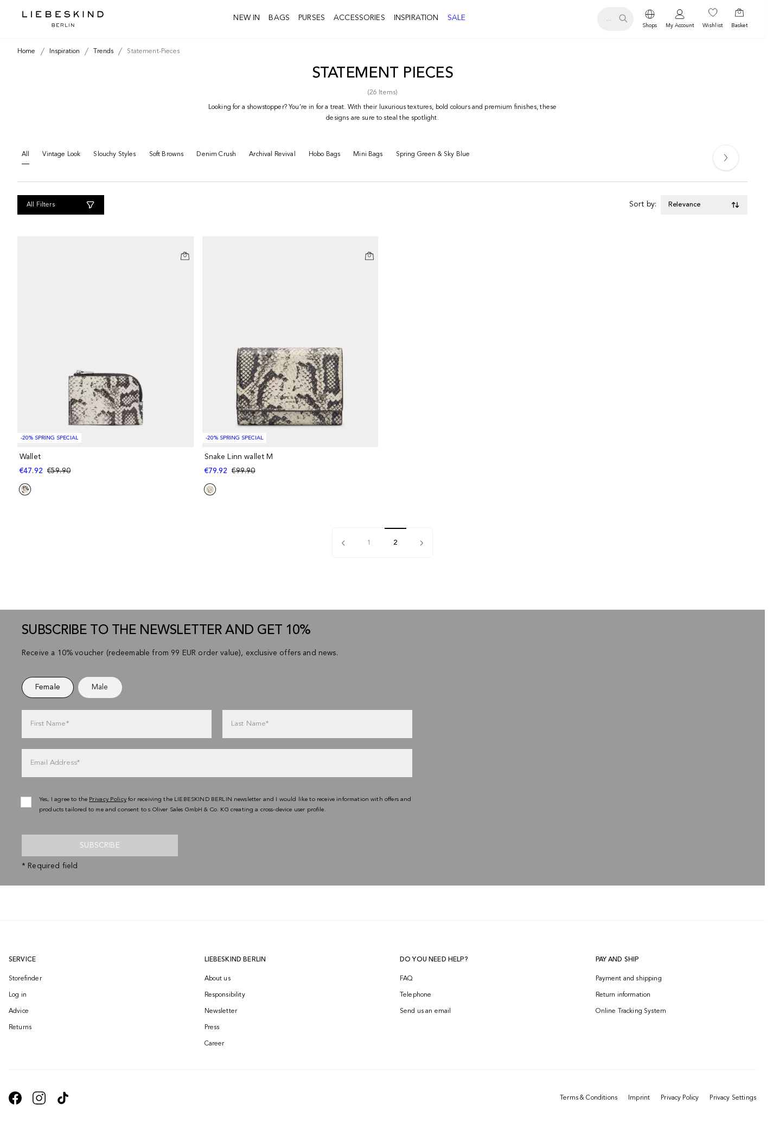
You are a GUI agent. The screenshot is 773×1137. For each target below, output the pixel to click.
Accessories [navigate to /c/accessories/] (359, 18)
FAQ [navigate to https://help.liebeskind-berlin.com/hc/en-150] (406, 979)
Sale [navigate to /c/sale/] (457, 18)
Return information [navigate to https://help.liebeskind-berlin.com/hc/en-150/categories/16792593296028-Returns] (623, 995)
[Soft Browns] (166, 156)
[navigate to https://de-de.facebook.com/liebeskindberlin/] (15, 1097)
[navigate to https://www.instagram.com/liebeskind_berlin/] (39, 1097)
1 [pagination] (369, 543)
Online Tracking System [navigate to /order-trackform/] (631, 1011)
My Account (680, 25)
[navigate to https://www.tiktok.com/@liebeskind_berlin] (62, 1097)
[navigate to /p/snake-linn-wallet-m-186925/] (292, 464)
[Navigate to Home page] (63, 19)
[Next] (726, 158)
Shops (649, 25)
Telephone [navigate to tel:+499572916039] (415, 995)
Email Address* (55, 762)
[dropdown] (649, 19)
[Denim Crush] (216, 156)
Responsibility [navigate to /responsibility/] (225, 995)
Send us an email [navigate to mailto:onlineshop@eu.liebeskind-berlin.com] (425, 1011)
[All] (25, 157)
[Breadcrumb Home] (26, 51)
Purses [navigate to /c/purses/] (311, 18)
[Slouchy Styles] (114, 156)
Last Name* (250, 723)
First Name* (49, 723)
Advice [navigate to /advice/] (19, 1011)
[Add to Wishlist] (185, 247)
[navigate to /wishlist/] (712, 19)
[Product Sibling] (25, 489)
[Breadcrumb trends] (101, 51)
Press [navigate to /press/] (212, 1027)
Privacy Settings (733, 1098)
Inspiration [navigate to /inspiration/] (416, 18)
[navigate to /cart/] (739, 19)
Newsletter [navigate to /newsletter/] (221, 1011)
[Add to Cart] (185, 255)
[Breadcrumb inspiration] (62, 51)
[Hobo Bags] (324, 156)
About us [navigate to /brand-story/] (218, 979)
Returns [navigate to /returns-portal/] (20, 1027)
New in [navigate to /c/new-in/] (246, 18)
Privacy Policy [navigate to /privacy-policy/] (107, 800)
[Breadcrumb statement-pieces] (151, 51)
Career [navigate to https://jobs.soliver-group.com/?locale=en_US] (215, 1044)
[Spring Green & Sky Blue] (433, 156)
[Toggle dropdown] (704, 205)
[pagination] (343, 542)
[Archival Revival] (272, 156)
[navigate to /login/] (680, 19)
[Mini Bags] (368, 156)
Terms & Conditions (588, 1098)
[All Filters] (60, 205)
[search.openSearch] (615, 19)
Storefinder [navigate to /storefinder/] (25, 979)
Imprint (639, 1098)
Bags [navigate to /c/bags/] (279, 18)
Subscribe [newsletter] (99, 845)
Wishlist (712, 25)
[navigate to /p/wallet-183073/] (107, 464)
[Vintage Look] (61, 156)
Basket (739, 25)
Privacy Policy (680, 1098)
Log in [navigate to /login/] (18, 995)
